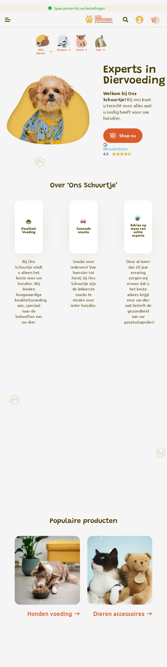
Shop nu (122, 135)
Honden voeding (53, 613)
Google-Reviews (115, 148)
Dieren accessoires (122, 613)
